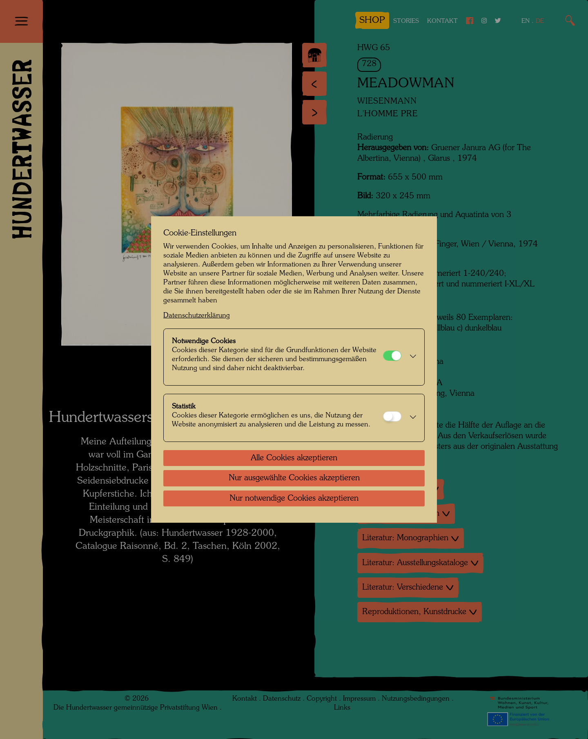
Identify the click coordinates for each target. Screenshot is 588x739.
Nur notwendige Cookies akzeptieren (294, 499)
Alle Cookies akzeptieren (294, 458)
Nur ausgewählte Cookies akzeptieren (294, 478)
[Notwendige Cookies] (392, 356)
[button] (410, 357)
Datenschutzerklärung (196, 315)
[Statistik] (392, 416)
